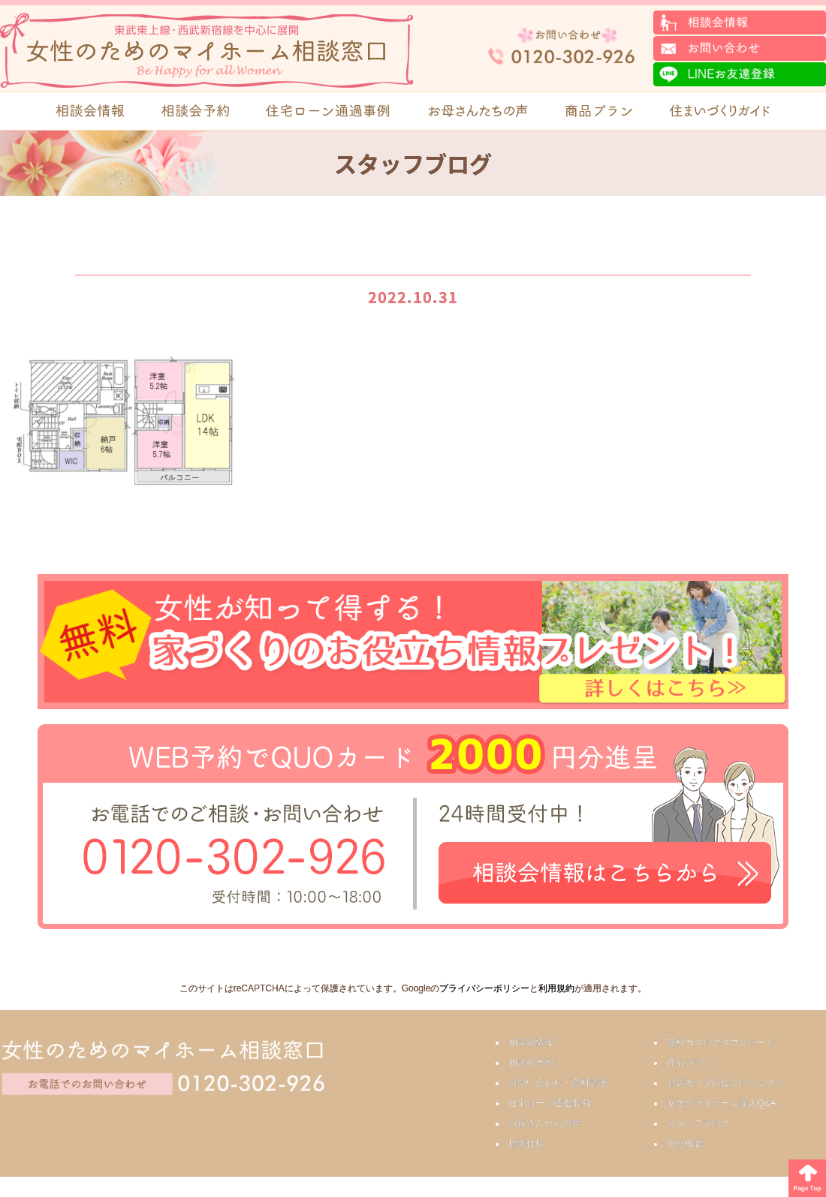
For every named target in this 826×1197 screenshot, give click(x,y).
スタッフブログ (698, 1123)
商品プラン (689, 1062)
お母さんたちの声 (544, 1123)
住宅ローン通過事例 (548, 1103)
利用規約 (556, 988)
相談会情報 (530, 1042)
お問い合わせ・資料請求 (557, 1083)
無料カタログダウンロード (721, 1042)
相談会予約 (530, 1062)
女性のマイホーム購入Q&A (721, 1103)
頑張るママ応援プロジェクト (725, 1083)
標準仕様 (526, 1143)
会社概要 (685, 1143)
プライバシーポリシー (484, 988)
